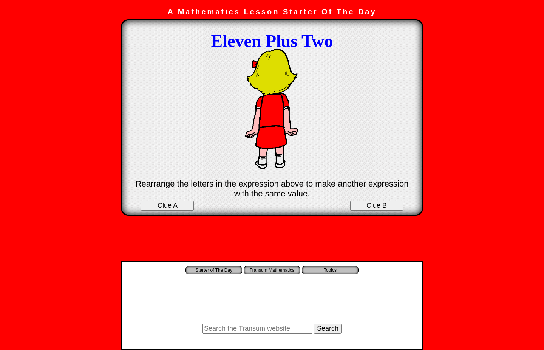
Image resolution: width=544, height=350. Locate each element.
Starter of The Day (213, 270)
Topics (330, 270)
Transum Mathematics (272, 270)
